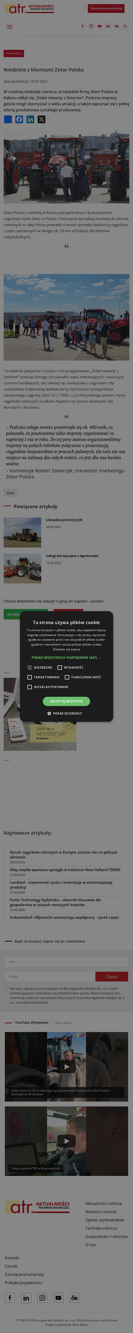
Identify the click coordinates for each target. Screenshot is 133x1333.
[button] (67, 657)
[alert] (66, 666)
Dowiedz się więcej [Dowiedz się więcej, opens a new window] (66, 649)
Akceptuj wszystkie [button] (66, 701)
